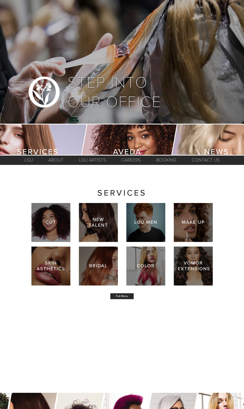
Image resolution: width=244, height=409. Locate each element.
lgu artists (92, 160)
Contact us (206, 160)
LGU (28, 160)
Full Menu (122, 296)
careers (131, 160)
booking (166, 160)
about (55, 160)
